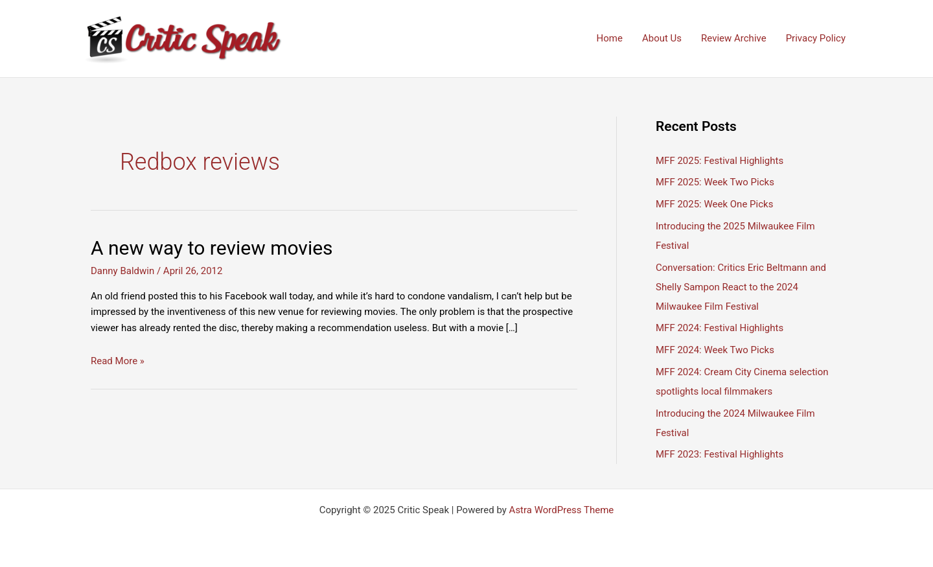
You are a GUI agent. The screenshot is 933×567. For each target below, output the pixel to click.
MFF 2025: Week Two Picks (715, 182)
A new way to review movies (212, 248)
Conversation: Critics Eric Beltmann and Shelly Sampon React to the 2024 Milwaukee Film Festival (741, 287)
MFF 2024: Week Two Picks (715, 350)
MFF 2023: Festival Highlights (719, 454)
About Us (662, 38)
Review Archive (733, 38)
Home (610, 38)
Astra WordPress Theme (561, 510)
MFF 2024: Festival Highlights (719, 328)
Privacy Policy (816, 38)
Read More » (117, 361)
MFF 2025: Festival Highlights (719, 161)
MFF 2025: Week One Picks (714, 204)
